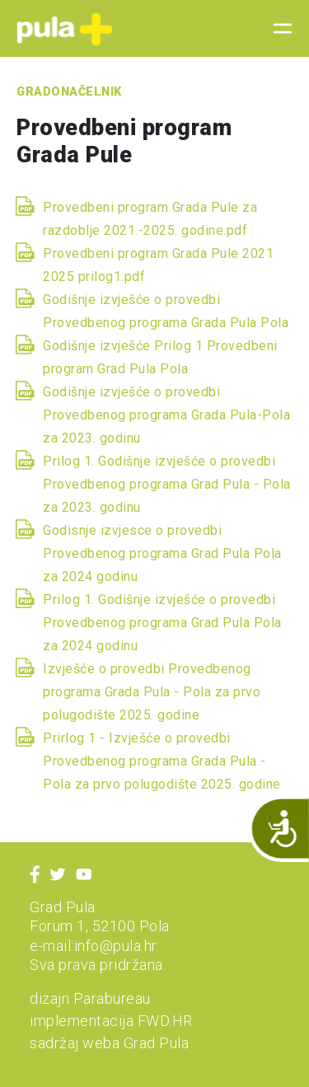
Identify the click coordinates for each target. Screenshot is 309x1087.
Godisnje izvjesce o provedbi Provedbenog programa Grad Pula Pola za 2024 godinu (162, 553)
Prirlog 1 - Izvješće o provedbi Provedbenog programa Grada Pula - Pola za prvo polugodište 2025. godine (162, 761)
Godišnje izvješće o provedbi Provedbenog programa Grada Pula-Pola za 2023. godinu (166, 415)
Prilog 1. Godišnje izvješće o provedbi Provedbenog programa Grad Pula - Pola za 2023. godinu (167, 484)
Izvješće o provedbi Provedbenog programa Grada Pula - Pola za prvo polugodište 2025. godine (151, 692)
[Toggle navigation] (278, 29)
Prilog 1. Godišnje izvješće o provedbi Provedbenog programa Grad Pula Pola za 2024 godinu (162, 623)
